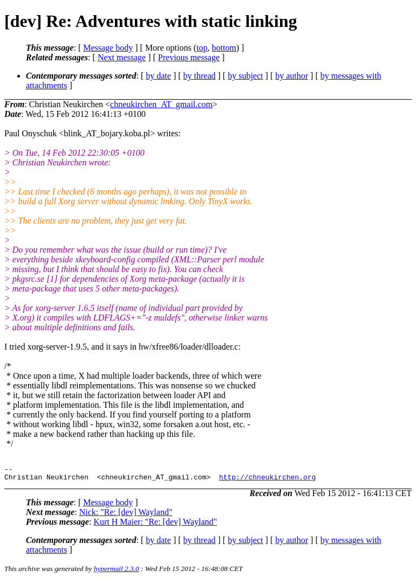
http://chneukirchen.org (267, 480)
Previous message (189, 57)
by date (158, 75)
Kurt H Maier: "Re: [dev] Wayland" (155, 525)
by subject (245, 75)
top (201, 47)
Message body (108, 47)
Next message (122, 57)
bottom (224, 47)
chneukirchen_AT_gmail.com (161, 104)
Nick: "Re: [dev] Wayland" (126, 515)
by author (291, 75)
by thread (199, 75)
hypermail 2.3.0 (116, 572)
